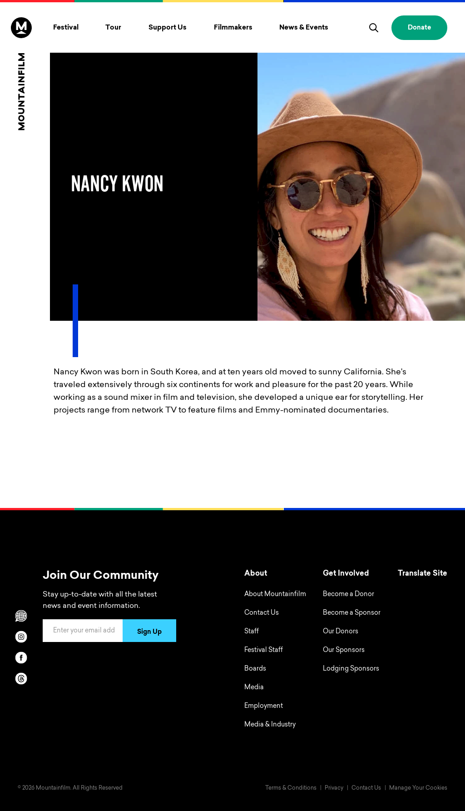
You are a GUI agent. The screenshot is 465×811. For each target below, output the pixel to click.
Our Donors (340, 632)
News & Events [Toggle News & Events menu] (303, 28)
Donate (419, 28)
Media (254, 688)
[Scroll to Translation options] (21, 615)
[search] (374, 28)
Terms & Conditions (291, 788)
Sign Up (149, 632)
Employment (263, 706)
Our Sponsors (344, 650)
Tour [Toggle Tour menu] (113, 28)
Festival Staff (263, 650)
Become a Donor (348, 595)
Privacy (334, 788)
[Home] (21, 73)
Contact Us (261, 613)
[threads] (21, 678)
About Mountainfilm (275, 595)
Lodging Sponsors (351, 669)
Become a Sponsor (352, 613)
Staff (251, 632)
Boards (255, 669)
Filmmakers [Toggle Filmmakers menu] (233, 28)
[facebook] (21, 657)
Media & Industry (270, 725)
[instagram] (21, 636)
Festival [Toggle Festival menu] (66, 28)
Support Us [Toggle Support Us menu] (167, 28)
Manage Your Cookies (418, 788)
